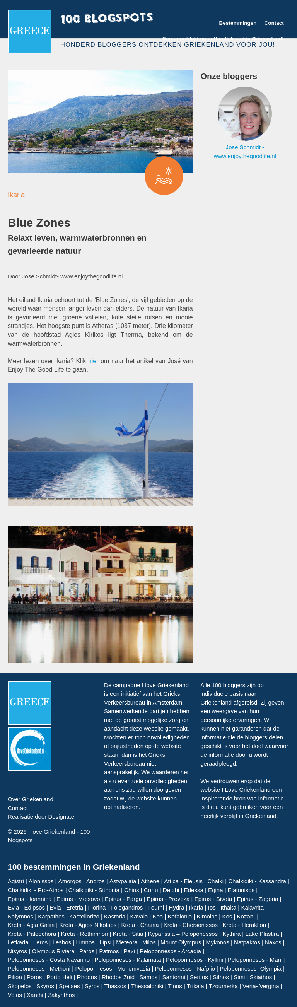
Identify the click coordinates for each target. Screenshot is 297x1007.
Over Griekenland (30, 799)
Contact (273, 23)
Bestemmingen (238, 23)
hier (93, 361)
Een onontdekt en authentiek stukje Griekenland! (223, 38)
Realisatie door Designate (41, 816)
